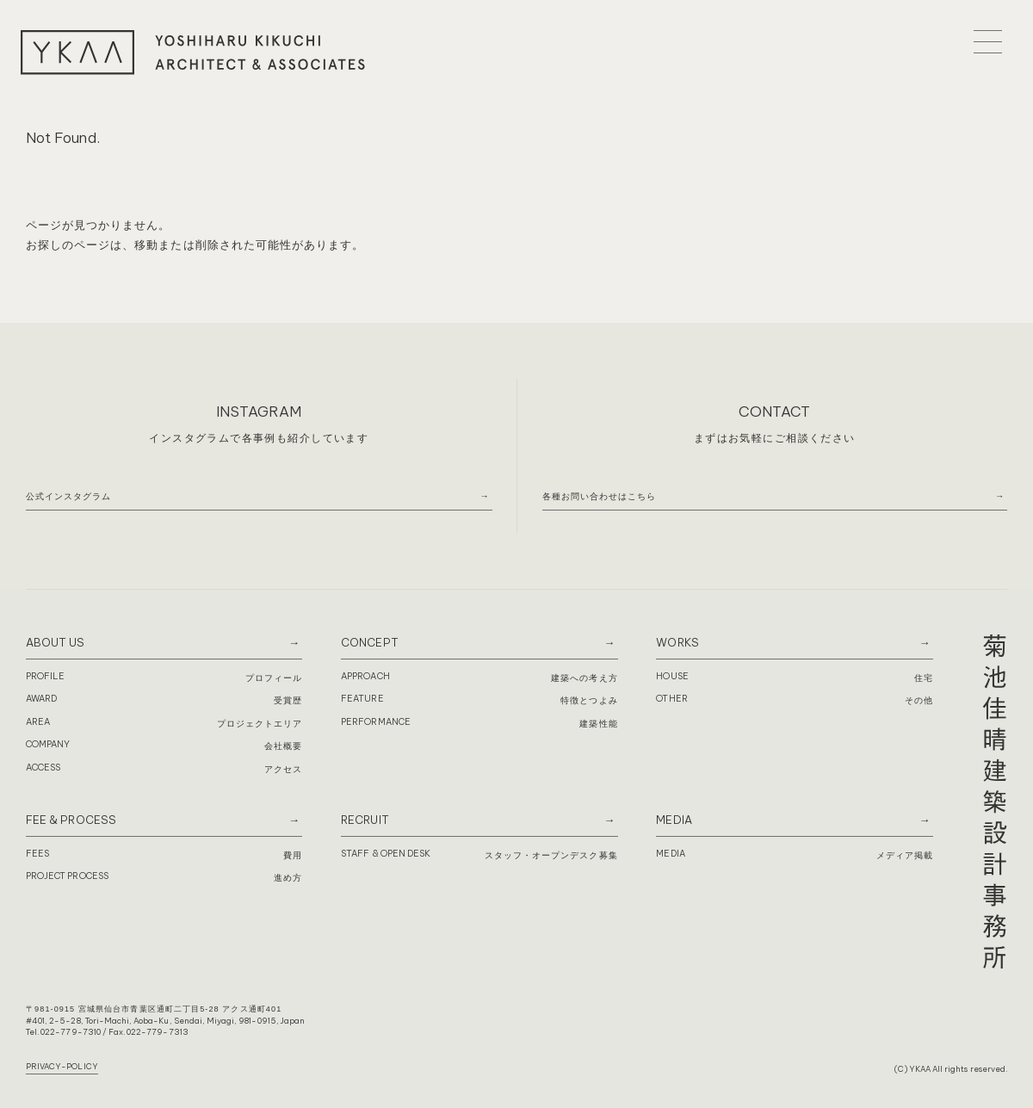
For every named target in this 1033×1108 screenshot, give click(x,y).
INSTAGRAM (258, 411)
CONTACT (775, 411)
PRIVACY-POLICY (62, 1066)
